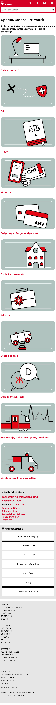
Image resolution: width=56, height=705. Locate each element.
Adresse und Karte (11, 508)
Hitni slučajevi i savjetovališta (19, 478)
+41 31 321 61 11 (23, 674)
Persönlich (7, 519)
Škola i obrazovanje (12, 274)
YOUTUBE (5, 643)
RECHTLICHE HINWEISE (10, 652)
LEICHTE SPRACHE (8, 660)
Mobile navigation (52, 3)
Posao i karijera (10, 70)
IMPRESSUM (6, 649)
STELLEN (4, 619)
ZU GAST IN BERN (8, 610)
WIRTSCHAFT (6, 613)
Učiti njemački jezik (12, 396)
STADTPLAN (5, 616)
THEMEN (4, 604)
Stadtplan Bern (30, 3)
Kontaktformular (10, 517)
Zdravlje (6, 315)
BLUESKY (4, 625)
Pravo (4, 151)
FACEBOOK (5, 628)
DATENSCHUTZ (7, 655)
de (44, 3)
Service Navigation (37, 3)
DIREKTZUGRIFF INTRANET (11, 695)
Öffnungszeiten (9, 511)
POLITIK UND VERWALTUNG (12, 607)
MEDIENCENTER (7, 680)
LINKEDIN (5, 634)
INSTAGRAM (5, 631)
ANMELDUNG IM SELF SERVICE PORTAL (16, 692)
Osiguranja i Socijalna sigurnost (19, 233)
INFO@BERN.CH (7, 677)
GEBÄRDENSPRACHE (9, 658)
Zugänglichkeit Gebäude (13, 514)
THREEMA (5, 637)
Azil (3, 110)
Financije (6, 192)
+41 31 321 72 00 (16, 504)
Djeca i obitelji (9, 355)
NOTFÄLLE (5, 683)
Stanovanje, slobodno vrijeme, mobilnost (25, 437)
